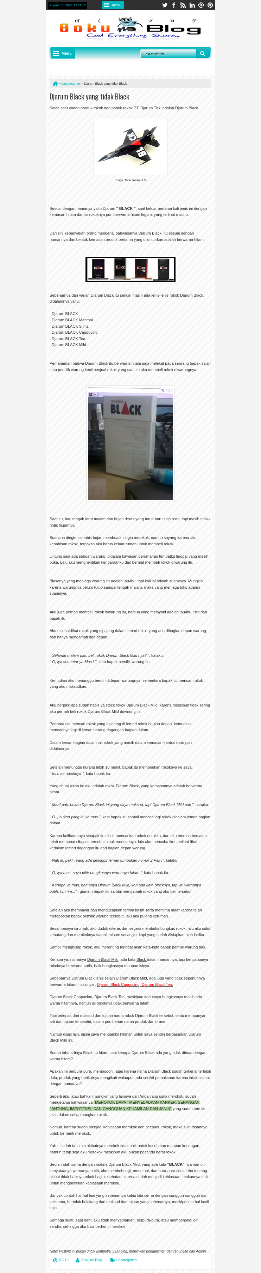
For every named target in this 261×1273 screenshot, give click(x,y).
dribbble (201, 5)
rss (182, 5)
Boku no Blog (91, 1260)
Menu (116, 5)
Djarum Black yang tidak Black (89, 96)
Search (203, 53)
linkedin (192, 5)
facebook (173, 5)
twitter (164, 5)
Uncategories (126, 1260)
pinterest (210, 5)
